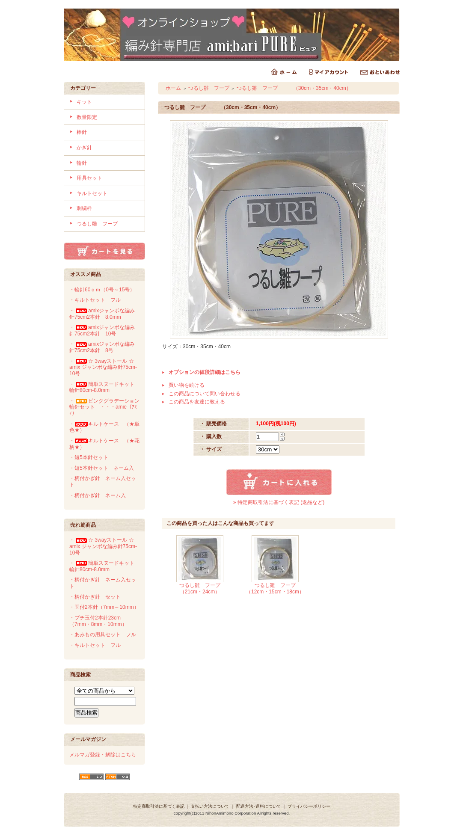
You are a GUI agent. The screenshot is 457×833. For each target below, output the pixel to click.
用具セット (89, 178)
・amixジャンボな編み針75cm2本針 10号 (102, 330)
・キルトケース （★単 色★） (107, 427)
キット (84, 102)
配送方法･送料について (258, 806)
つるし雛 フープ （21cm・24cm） (207, 588)
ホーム (173, 88)
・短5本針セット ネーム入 (101, 468)
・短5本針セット (88, 457)
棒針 (82, 132)
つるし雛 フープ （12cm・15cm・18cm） (278, 588)
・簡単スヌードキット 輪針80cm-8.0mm (104, 387)
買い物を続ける (187, 385)
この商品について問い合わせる (204, 394)
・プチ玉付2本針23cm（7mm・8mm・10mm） (98, 621)
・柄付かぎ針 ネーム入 (97, 495)
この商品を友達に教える (197, 402)
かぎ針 (84, 148)
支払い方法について (210, 806)
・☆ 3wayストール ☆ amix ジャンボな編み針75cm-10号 (104, 367)
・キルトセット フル (95, 300)
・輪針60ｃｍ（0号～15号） (102, 290)
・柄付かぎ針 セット (95, 597)
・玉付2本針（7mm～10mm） (104, 607)
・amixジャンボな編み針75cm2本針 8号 (102, 347)
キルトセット (92, 193)
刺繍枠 (84, 208)
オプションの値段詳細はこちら (204, 372)
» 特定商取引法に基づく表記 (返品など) (278, 502)
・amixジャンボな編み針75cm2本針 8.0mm (102, 314)
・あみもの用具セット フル (102, 634)
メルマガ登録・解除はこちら (102, 755)
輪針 (82, 163)
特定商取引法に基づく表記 (158, 806)
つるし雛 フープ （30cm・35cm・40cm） (294, 88)
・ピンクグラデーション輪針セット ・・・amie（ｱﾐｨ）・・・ (104, 407)
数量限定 (87, 117)
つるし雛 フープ (97, 224)
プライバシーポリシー (309, 806)
